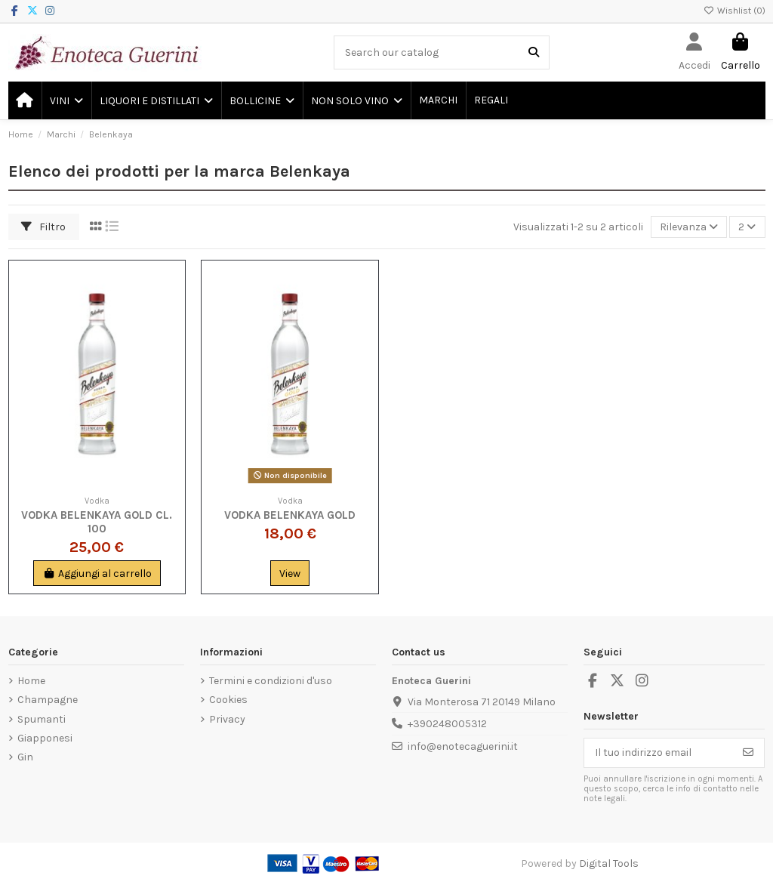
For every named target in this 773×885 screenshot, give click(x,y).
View (289, 573)
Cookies (228, 699)
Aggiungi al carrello (97, 573)
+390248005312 (447, 723)
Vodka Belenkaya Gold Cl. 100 (96, 521)
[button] (66, 100)
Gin (25, 757)
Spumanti (41, 719)
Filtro (43, 226)
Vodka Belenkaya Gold (290, 515)
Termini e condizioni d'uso (270, 680)
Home (31, 680)
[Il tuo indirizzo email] (658, 753)
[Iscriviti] (748, 753)
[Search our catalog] (534, 52)
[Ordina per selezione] (689, 227)
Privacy (227, 719)
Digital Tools (609, 863)
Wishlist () (734, 10)
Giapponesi (44, 738)
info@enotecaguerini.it (463, 746)
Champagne (47, 699)
